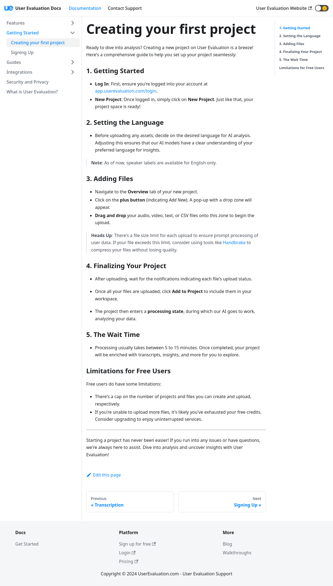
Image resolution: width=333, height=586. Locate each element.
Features (16, 23)
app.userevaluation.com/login (125, 91)
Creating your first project (38, 43)
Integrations (19, 72)
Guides (14, 62)
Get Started (26, 544)
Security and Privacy (28, 82)
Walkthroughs (237, 553)
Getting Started (23, 33)
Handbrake (234, 242)
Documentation (85, 8)
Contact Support (125, 8)
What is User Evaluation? (32, 92)
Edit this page (103, 475)
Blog (227, 544)
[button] (322, 8)
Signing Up (22, 52)
